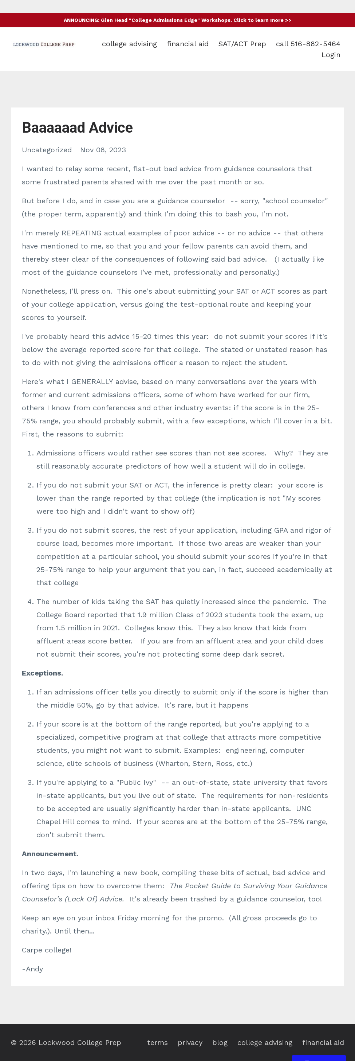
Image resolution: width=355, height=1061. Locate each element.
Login (331, 54)
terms (157, 1042)
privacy (190, 1042)
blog (220, 1042)
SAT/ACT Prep (242, 43)
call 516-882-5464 (308, 43)
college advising (129, 43)
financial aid (188, 43)
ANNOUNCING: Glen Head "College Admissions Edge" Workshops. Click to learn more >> (178, 20)
